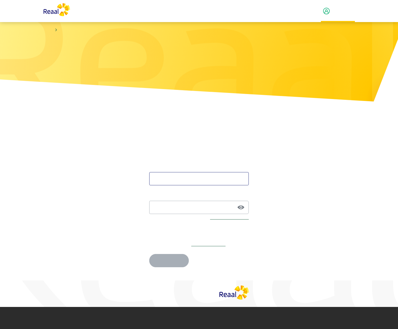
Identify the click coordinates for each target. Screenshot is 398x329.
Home (48, 30)
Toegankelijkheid (275, 317)
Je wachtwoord (163, 195)
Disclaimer (117, 317)
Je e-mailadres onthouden (173, 231)
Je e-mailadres (163, 167)
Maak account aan (208, 244)
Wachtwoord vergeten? (229, 217)
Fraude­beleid (237, 317)
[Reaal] (234, 292)
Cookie (198, 317)
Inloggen (169, 260)
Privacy (154, 317)
